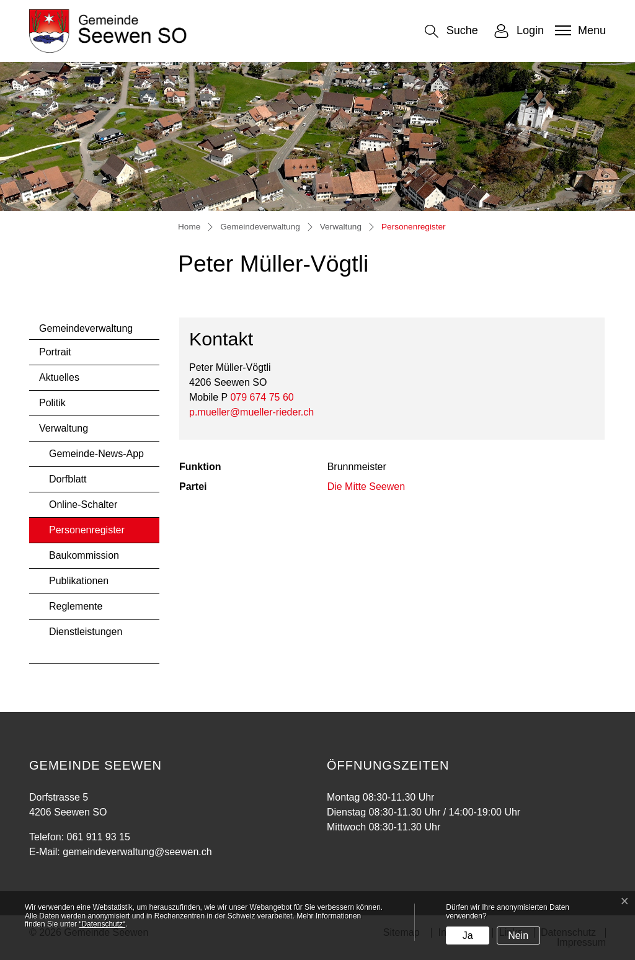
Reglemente (75, 606)
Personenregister (86, 534)
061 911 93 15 (98, 837)
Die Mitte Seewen (366, 486)
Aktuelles (59, 377)
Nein (518, 935)
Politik (52, 403)
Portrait (55, 352)
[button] (451, 31)
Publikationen (79, 581)
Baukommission (84, 555)
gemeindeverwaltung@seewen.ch (137, 852)
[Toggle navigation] (579, 30)
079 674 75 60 (261, 397)
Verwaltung (63, 428)
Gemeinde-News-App (96, 453)
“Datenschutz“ (102, 924)
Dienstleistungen (85, 631)
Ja (468, 935)
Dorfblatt (67, 479)
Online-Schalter (83, 504)
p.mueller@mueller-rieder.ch (251, 412)
